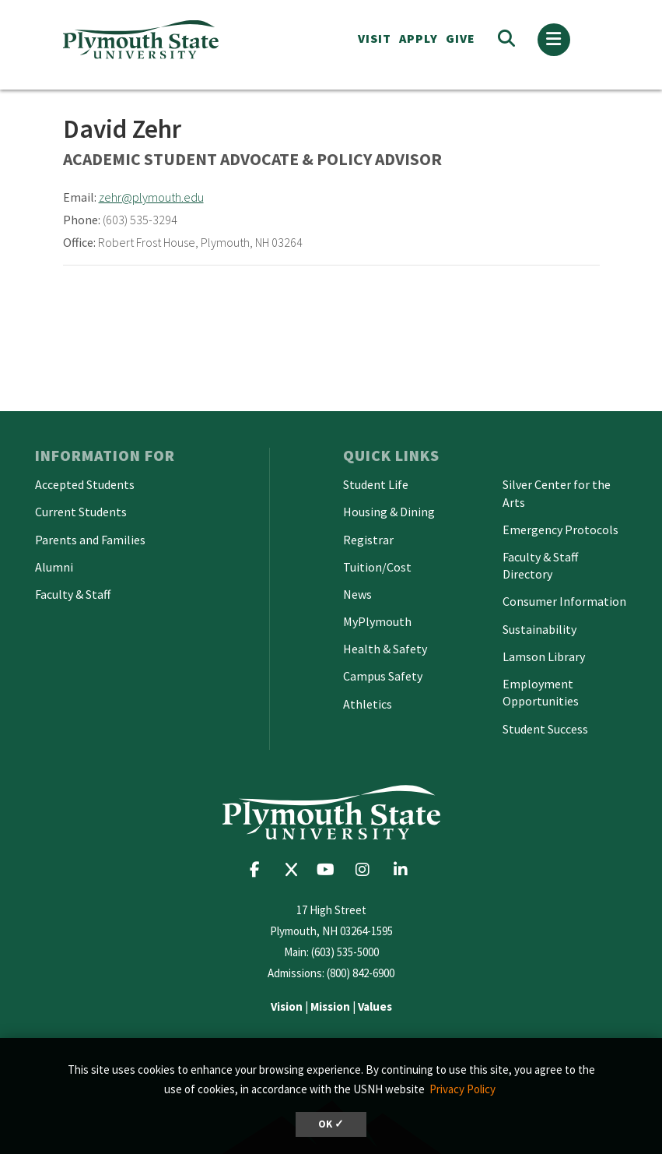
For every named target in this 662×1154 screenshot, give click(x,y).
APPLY (418, 38)
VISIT (374, 38)
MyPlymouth (377, 621)
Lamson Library (544, 656)
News (357, 594)
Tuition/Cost (377, 567)
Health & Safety (385, 648)
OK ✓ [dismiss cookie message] (331, 1124)
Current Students (81, 511)
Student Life (375, 484)
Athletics (367, 704)
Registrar (368, 539)
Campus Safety (382, 676)
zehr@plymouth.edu (151, 197)
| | (331, 1006)
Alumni (54, 567)
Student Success (545, 729)
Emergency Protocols (560, 529)
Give (460, 38)
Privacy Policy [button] (462, 1089)
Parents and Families (90, 539)
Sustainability (539, 629)
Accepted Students (85, 484)
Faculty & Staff (72, 594)
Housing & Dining (389, 511)
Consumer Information (564, 601)
